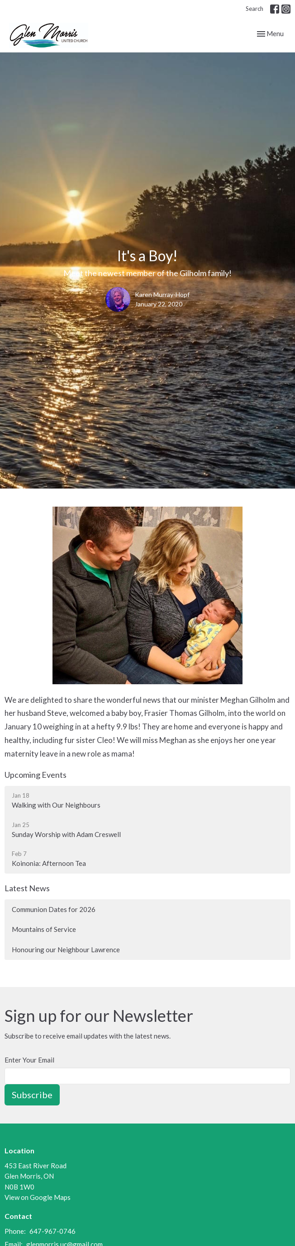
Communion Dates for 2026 (53, 909)
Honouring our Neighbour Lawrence (66, 949)
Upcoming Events (36, 775)
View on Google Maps (38, 1197)
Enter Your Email (29, 1060)
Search (254, 8)
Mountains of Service (44, 929)
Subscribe (32, 1094)
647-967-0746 (52, 1231)
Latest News (27, 888)
